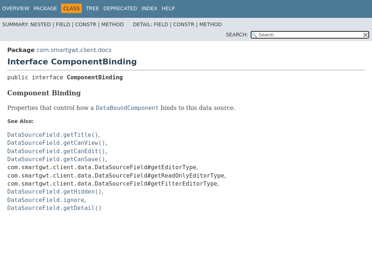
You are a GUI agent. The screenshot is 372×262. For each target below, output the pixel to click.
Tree (92, 8)
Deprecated (120, 8)
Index (150, 8)
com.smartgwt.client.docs (74, 50)
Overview (15, 8)
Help (168, 8)
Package (45, 8)
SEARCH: (237, 34)
